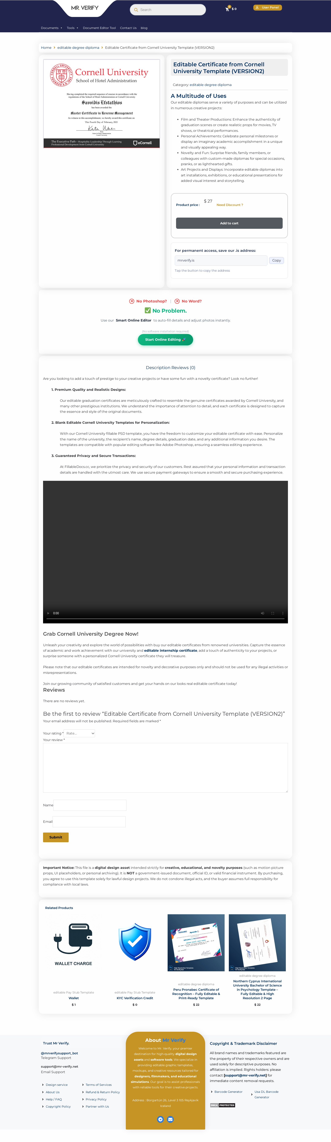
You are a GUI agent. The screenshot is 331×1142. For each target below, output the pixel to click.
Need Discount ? (230, 205)
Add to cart (229, 223)
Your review (54, 740)
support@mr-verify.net (59, 1072)
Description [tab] (158, 367)
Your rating (53, 734)
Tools (73, 28)
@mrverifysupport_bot (59, 1059)
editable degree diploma (78, 48)
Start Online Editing (165, 340)
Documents (52, 28)
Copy (276, 261)
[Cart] (230, 8)
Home (46, 48)
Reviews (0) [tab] (183, 367)
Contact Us (128, 28)
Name (48, 806)
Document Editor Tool (99, 28)
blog (144, 28)
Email (48, 822)
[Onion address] (221, 260)
